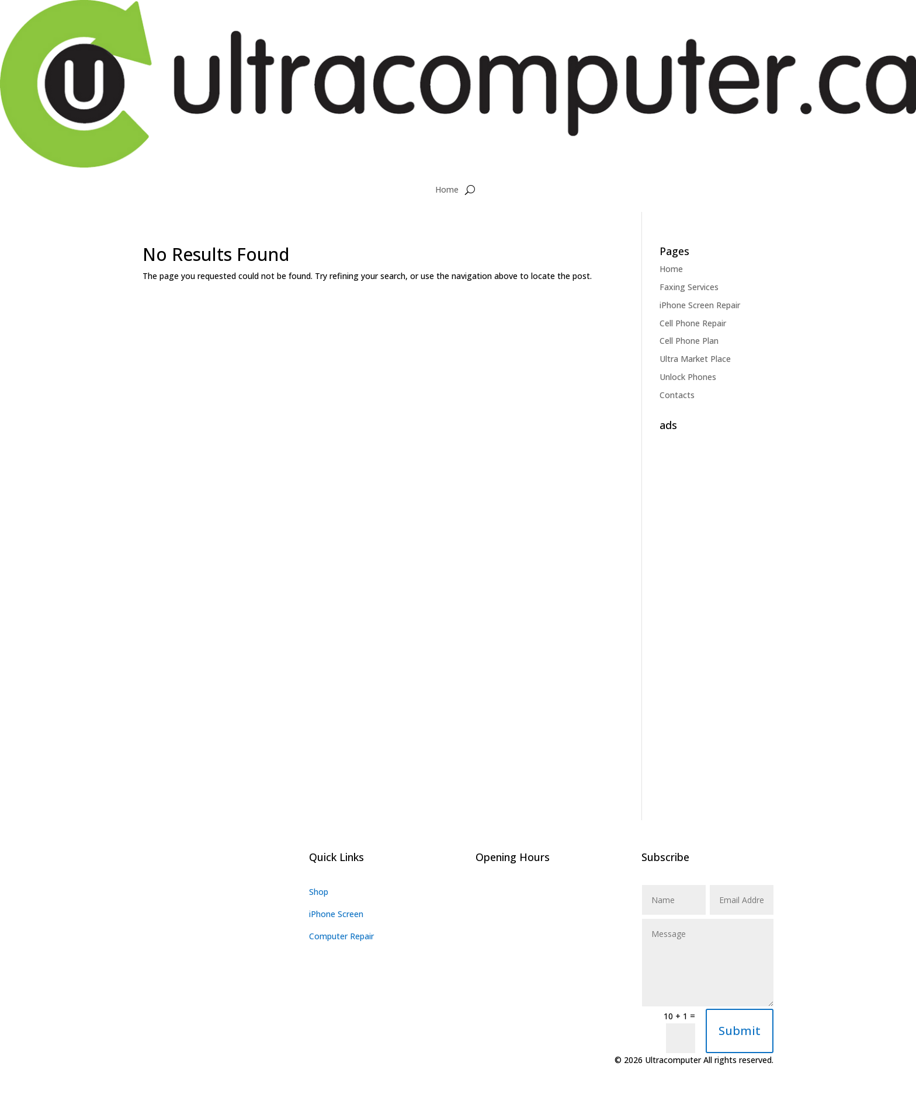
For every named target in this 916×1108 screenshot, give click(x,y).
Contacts (677, 394)
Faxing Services (689, 286)
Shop (318, 891)
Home (447, 189)
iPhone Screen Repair (700, 305)
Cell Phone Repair (693, 323)
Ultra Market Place (695, 358)
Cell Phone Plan (689, 340)
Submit (740, 1031)
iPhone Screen (336, 913)
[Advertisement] (716, 611)
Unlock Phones (688, 376)
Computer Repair (341, 936)
